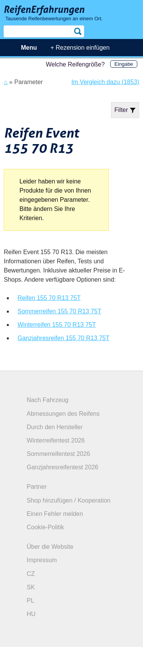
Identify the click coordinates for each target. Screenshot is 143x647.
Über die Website (50, 546)
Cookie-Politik (45, 527)
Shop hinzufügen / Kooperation (69, 500)
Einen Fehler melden (55, 514)
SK (31, 587)
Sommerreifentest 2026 (58, 454)
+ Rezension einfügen (79, 47)
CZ (31, 574)
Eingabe (123, 64)
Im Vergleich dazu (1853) (105, 82)
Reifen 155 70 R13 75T (49, 298)
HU (31, 614)
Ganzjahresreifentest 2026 (62, 467)
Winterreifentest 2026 (56, 440)
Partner (37, 486)
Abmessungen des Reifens (63, 413)
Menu (29, 47)
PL (30, 600)
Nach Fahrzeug (47, 400)
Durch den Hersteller (55, 427)
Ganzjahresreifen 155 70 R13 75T (63, 338)
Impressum (42, 560)
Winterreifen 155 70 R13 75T (57, 324)
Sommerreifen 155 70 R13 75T (59, 311)
